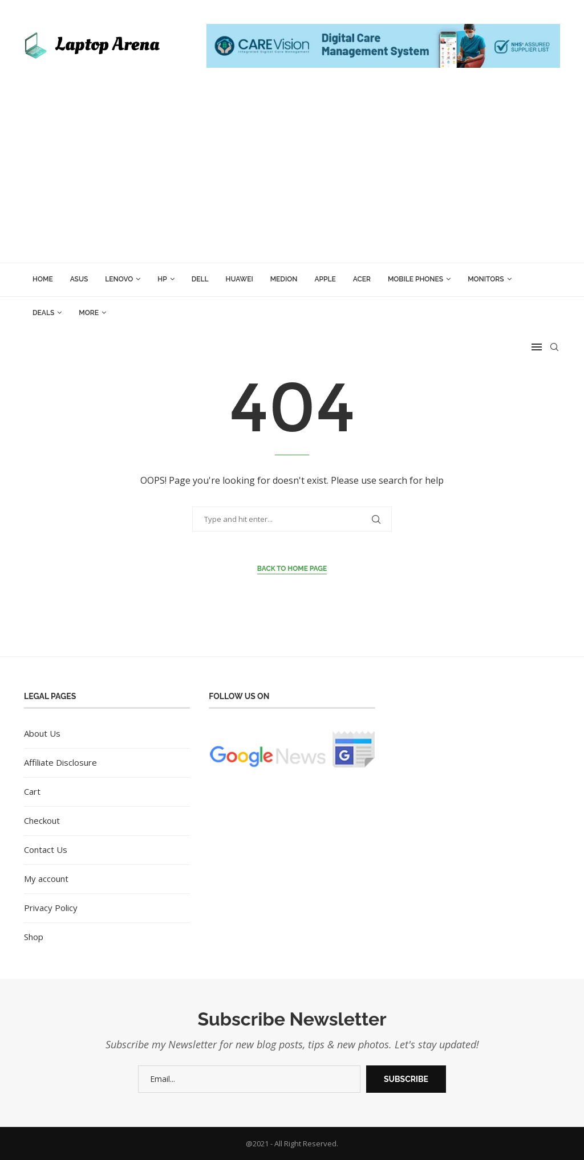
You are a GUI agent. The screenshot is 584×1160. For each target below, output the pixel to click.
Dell (200, 279)
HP (162, 279)
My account (46, 878)
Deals (43, 313)
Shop (33, 936)
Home (43, 279)
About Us (42, 733)
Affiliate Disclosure (60, 762)
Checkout (42, 820)
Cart (32, 791)
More (89, 313)
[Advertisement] (292, 177)
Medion (284, 279)
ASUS (79, 279)
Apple (324, 279)
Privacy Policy (51, 907)
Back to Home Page (292, 569)
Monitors (486, 279)
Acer (362, 279)
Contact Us (45, 849)
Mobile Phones (415, 279)
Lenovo (119, 279)
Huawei (239, 279)
